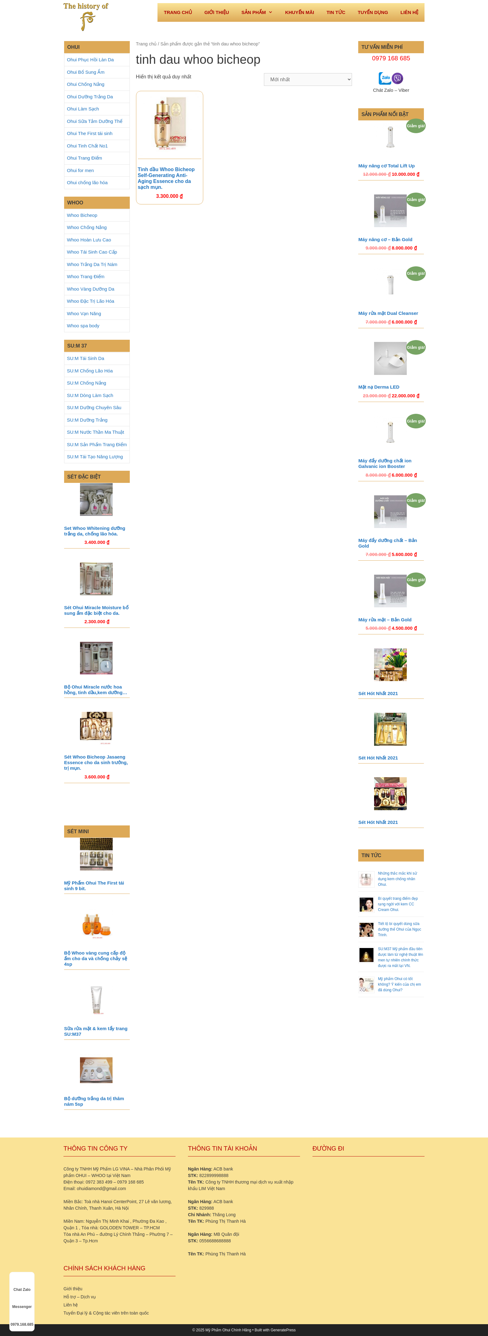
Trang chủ (146, 43)
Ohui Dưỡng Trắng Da (90, 96)
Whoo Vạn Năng (84, 313)
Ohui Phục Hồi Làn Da (90, 59)
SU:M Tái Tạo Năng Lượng (95, 456)
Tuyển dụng (373, 12)
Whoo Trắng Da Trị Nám (92, 264)
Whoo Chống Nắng (87, 227)
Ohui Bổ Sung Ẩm (86, 72)
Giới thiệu (216, 12)
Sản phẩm (260, 12)
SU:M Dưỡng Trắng (87, 420)
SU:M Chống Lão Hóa (90, 370)
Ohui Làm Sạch (83, 108)
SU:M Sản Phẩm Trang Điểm (97, 444)
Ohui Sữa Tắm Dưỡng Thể (94, 121)
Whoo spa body (83, 325)
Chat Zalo (21, 1284)
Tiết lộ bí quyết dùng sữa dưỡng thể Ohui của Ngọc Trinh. (399, 929)
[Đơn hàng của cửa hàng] (308, 79)
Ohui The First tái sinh (89, 133)
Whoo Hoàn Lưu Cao (89, 239)
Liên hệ (409, 12)
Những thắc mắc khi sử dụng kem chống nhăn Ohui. (397, 879)
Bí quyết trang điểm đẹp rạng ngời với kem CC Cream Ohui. (398, 904)
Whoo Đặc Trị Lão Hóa (90, 301)
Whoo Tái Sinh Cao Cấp (92, 252)
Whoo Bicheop (82, 215)
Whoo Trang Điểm (86, 276)
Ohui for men (80, 170)
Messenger (22, 1301)
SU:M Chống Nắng (86, 382)
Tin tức (335, 12)
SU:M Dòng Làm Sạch (90, 395)
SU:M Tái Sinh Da (85, 358)
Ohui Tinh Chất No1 (87, 145)
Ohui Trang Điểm (84, 158)
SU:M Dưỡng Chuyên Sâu (94, 407)
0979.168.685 (22, 1319)
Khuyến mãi (299, 12)
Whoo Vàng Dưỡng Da (90, 289)
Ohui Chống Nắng (85, 84)
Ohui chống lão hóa (87, 182)
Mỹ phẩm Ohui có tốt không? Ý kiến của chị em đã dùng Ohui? (399, 984)
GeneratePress (283, 1330)
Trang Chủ (178, 12)
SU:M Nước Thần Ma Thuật (95, 432)
